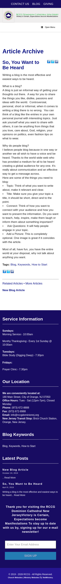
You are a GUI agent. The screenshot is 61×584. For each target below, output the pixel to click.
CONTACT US (20, 4)
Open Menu (48, 27)
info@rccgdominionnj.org (25, 415)
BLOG (36, 4)
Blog (13, 264)
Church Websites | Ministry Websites (24, 577)
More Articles (33, 283)
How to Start (39, 264)
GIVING (48, 4)
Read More (10, 477)
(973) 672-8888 (20, 407)
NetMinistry (48, 577)
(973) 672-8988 (17, 411)
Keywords (24, 264)
